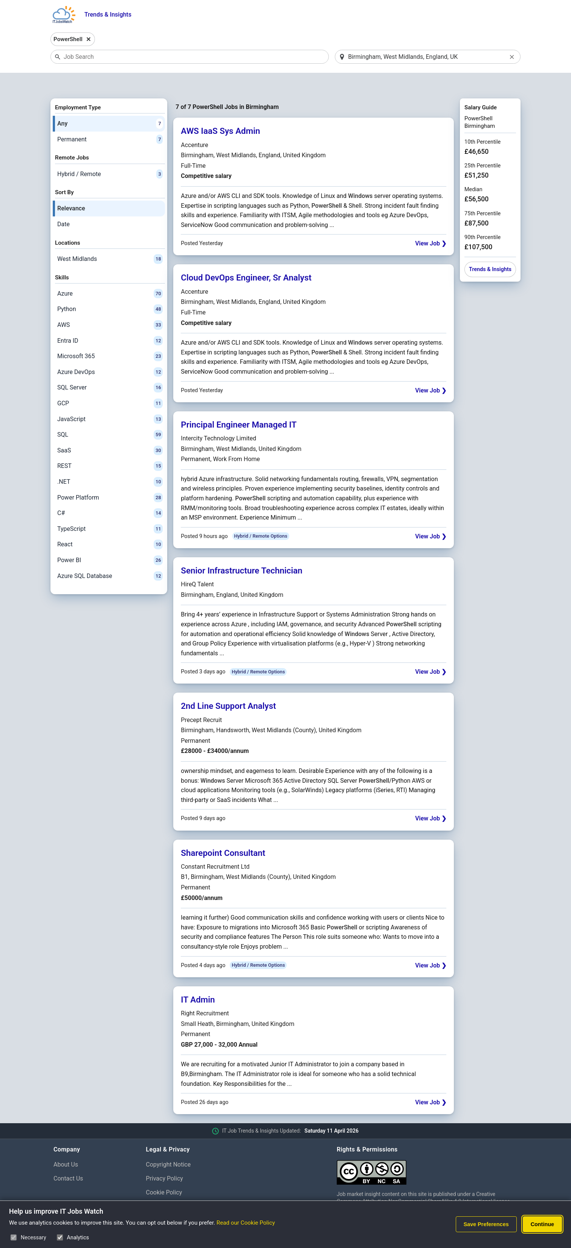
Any (110, 104)
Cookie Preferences (172, 1186)
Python (110, 290)
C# (110, 493)
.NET (110, 462)
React (110, 525)
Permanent (110, 120)
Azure (110, 274)
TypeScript (110, 509)
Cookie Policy (164, 1172)
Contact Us (68, 1158)
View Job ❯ (430, 224)
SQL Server (110, 368)
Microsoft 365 (110, 337)
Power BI (110, 541)
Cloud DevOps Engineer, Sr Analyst (246, 258)
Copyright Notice (168, 1144)
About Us (65, 1144)
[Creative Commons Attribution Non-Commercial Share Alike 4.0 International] (427, 1150)
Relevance (71, 189)
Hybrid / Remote (110, 154)
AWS (110, 305)
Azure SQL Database (110, 556)
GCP (110, 384)
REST (110, 447)
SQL (110, 415)
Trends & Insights (107, 14)
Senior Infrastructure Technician (241, 551)
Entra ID (110, 321)
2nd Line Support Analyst (228, 686)
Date (63, 204)
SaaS (110, 431)
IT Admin (198, 980)
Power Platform (110, 478)
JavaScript (110, 400)
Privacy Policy (164, 1158)
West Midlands (110, 239)
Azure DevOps (110, 352)
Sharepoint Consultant (223, 833)
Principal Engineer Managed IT (238, 405)
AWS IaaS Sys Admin (220, 112)
